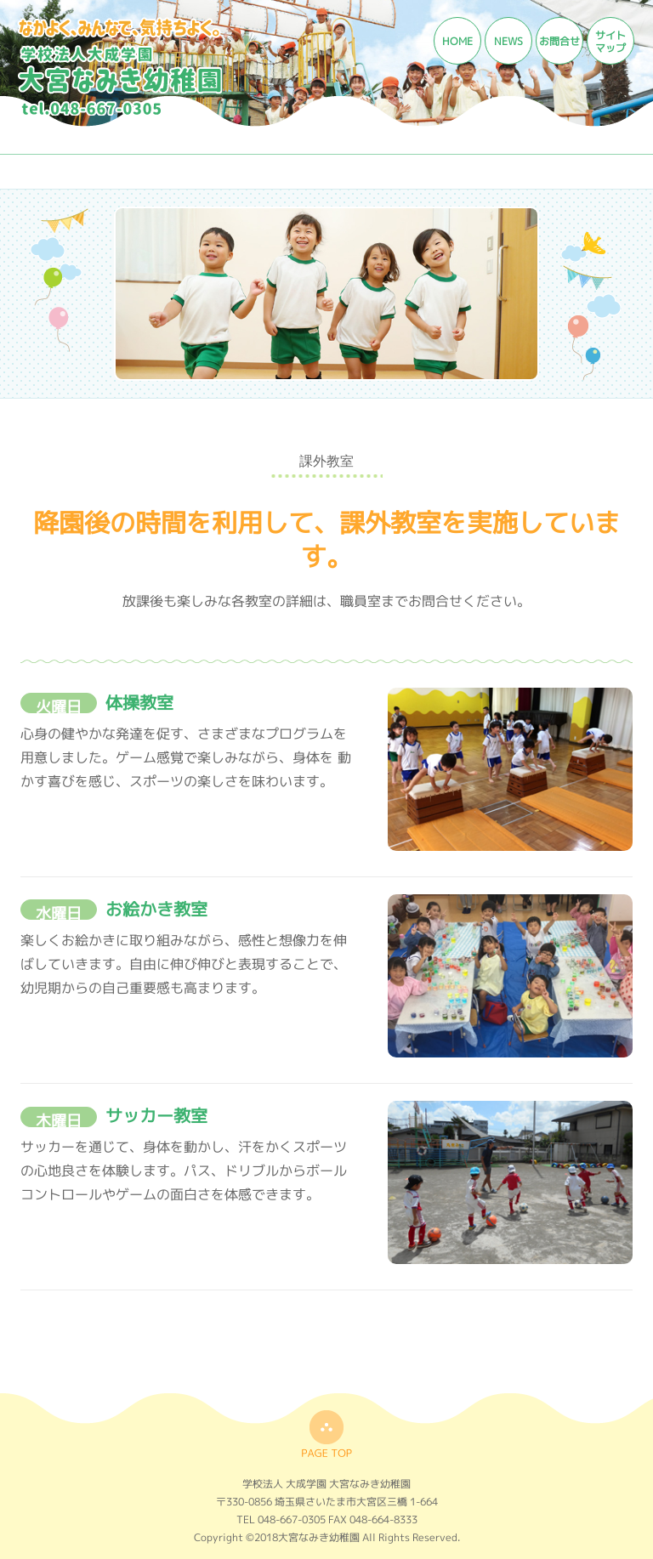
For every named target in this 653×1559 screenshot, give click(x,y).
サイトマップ (610, 41)
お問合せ (559, 41)
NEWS (508, 41)
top (326, 1433)
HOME (457, 41)
